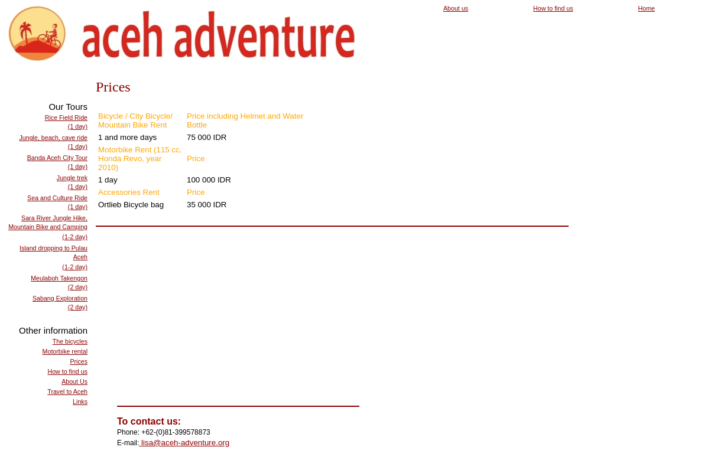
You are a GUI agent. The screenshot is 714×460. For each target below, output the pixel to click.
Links (80, 401)
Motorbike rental (65, 351)
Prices (78, 361)
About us (455, 8)
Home (646, 8)
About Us (74, 381)
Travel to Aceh (67, 391)
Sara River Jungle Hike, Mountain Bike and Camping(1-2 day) (47, 227)
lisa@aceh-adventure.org (184, 442)
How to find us (553, 8)
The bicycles (70, 341)
